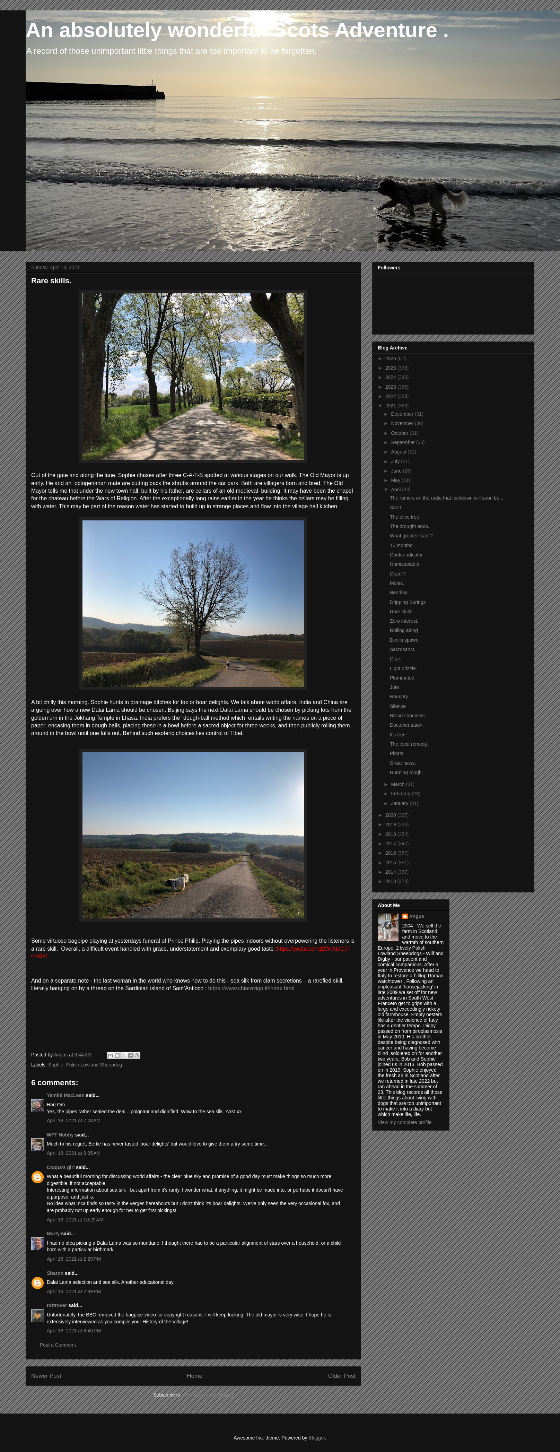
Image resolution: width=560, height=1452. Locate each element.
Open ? (398, 574)
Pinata (397, 753)
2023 (391, 387)
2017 (391, 843)
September (403, 442)
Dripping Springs (408, 602)
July (396, 461)
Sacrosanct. (402, 649)
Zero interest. (404, 621)
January (400, 803)
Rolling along (404, 630)
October (400, 433)
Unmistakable (404, 564)
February (401, 793)
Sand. (396, 507)
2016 (391, 853)
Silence (398, 706)
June (397, 471)
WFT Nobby (60, 1135)
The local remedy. (409, 744)
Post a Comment (58, 1345)
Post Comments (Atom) (208, 1395)
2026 (391, 358)
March (398, 784)
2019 (391, 824)
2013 (391, 881)
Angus (417, 916)
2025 (391, 368)
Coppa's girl (61, 1167)
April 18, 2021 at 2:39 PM (74, 1291)
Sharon (55, 1273)
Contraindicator (406, 555)
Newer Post (46, 1376)
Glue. (395, 659)
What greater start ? (411, 535)
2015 (391, 862)
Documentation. (407, 725)
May (396, 480)
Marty (53, 1233)
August (399, 452)
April (396, 489)
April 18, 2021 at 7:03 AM (73, 1120)
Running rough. (406, 772)
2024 (391, 377)
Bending (399, 592)
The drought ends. (409, 526)
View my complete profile (404, 1122)
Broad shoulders (407, 715)
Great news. (403, 763)
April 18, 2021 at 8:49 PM (74, 1330)
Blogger (316, 1438)
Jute (394, 687)
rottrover (57, 1305)
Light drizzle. (403, 668)
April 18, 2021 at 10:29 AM (75, 1219)
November (402, 423)
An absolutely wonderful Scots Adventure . (237, 30)
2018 (391, 834)
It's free (397, 734)
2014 (391, 872)
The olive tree (404, 517)
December (402, 414)
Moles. (397, 583)
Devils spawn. (405, 640)
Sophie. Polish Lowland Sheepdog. (85, 1065)
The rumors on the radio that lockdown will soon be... (447, 498)
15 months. (402, 545)
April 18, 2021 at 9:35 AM (73, 1153)
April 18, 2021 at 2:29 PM (74, 1259)
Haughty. (399, 696)
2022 (391, 396)
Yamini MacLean (66, 1095)
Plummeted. (403, 678)
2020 (391, 815)
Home (194, 1376)
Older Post (342, 1376)
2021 (391, 405)
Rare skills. (401, 611)
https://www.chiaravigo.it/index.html (251, 988)
